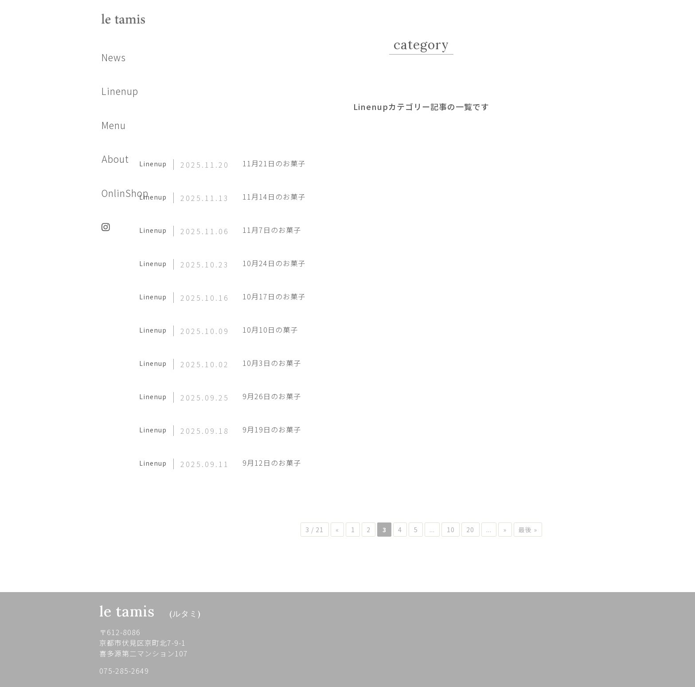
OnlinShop (125, 193)
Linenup (120, 91)
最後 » (560, 529)
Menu (114, 125)
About (115, 158)
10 (467, 529)
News (114, 57)
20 (491, 529)
